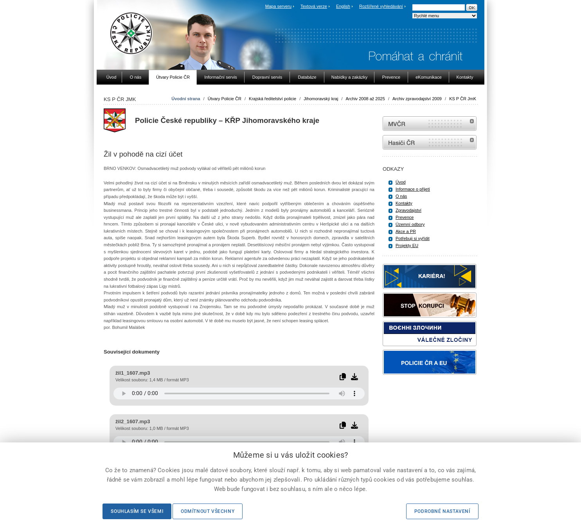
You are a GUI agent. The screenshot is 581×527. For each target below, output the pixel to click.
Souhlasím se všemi (137, 511)
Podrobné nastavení (442, 511)
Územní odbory (410, 224)
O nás (401, 196)
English (343, 6)
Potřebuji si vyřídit (413, 238)
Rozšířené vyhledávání (381, 6)
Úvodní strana (185, 98)
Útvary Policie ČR (224, 98)
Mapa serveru (278, 6)
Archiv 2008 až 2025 (365, 98)
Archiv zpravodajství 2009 (417, 98)
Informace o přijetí (413, 189)
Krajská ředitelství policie (272, 98)
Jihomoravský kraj (321, 98)
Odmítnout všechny (207, 511)
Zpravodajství (408, 210)
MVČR (430, 123)
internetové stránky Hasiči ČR (430, 142)
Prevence (405, 217)
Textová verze (313, 6)
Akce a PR (406, 231)
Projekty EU (407, 245)
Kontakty (404, 203)
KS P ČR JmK (462, 98)
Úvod (401, 182)
